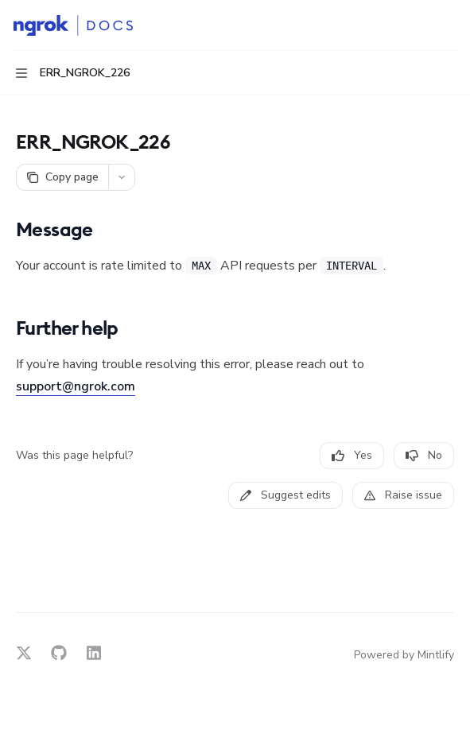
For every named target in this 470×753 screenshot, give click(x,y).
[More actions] (449, 25)
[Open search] (419, 25)
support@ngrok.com (75, 386)
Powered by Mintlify (404, 654)
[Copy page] (62, 177)
